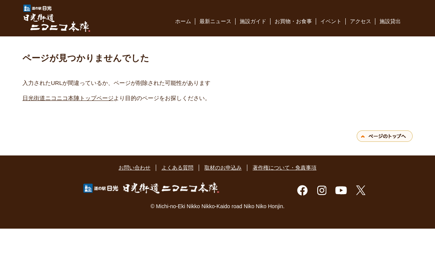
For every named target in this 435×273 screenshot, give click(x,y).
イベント (331, 21)
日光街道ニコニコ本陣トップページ (68, 98)
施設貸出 (390, 21)
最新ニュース (215, 21)
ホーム (183, 21)
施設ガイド (253, 21)
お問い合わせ (134, 168)
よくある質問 (177, 168)
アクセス (360, 21)
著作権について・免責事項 (284, 168)
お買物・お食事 (293, 21)
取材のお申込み (223, 168)
